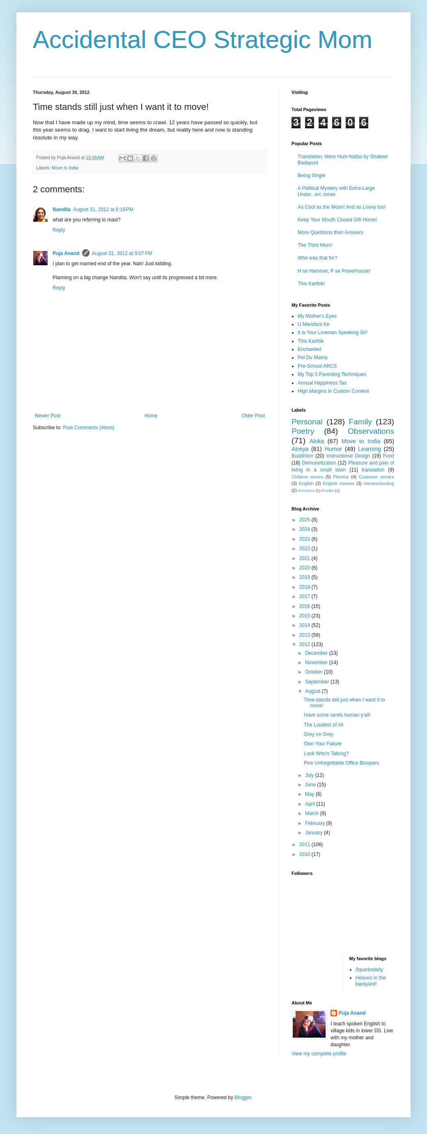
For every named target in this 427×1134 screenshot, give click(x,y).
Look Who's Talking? (326, 753)
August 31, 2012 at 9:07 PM (122, 253)
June (311, 785)
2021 (305, 558)
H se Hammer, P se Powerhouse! (334, 271)
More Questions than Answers (330, 232)
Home (151, 416)
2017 (305, 596)
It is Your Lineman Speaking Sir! (332, 332)
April (310, 804)
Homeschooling (379, 483)
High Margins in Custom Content (333, 391)
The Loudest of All (323, 725)
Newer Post (47, 416)
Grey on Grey (318, 734)
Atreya (300, 449)
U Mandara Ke (313, 324)
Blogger (242, 1097)
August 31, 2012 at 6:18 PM (103, 209)
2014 (305, 625)
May (310, 794)
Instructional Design (348, 456)
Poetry (303, 431)
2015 (305, 616)
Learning (369, 449)
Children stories (307, 476)
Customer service (376, 476)
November (317, 662)
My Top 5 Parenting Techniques (332, 374)
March (312, 813)
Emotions (306, 490)
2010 (305, 854)
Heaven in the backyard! (371, 980)
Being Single (311, 175)
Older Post (253, 416)
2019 (305, 577)
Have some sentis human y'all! (337, 715)
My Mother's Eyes (317, 316)
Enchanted (309, 349)
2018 (305, 587)
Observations (371, 431)
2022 (305, 548)
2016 (305, 606)
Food (388, 456)
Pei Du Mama (313, 357)
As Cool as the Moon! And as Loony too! (342, 207)
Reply (59, 230)
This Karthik (311, 341)
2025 (305, 520)
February (315, 823)
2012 (305, 644)
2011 (305, 844)
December (317, 653)
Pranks (327, 490)
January (314, 833)
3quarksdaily (369, 969)
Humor (333, 449)
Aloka (317, 441)
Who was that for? (317, 258)
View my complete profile (319, 1054)
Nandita (62, 209)
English (306, 483)
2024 (305, 529)
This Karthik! (311, 284)
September (318, 682)
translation (373, 470)
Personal (307, 421)
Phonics (341, 476)
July (310, 775)
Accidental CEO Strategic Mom (202, 39)
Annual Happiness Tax (322, 383)
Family (360, 421)
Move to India (65, 167)
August (313, 691)
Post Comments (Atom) (88, 427)
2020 (305, 568)
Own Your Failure (323, 744)
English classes (338, 483)
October (314, 672)
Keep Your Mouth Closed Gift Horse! (337, 220)
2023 (305, 539)
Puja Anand (66, 253)
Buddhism (302, 456)
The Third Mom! (315, 245)
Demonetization (319, 463)
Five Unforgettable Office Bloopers (341, 763)
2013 (305, 635)
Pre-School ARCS (317, 366)
